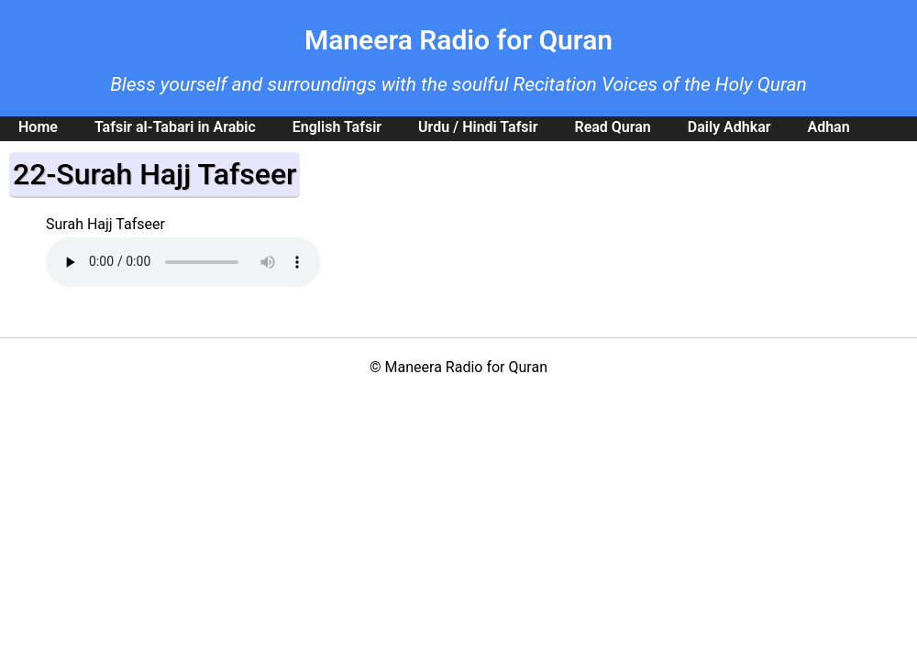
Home (38, 127)
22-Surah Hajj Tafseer (154, 174)
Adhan (828, 127)
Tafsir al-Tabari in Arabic (175, 127)
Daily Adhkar (729, 127)
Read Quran (612, 127)
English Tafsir (337, 127)
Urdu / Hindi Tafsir (477, 127)
